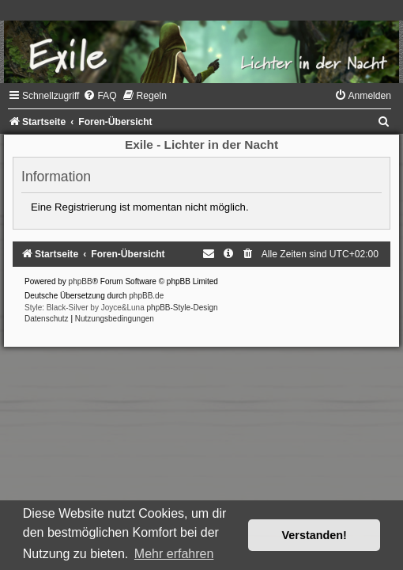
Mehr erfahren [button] (174, 553)
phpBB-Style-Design (182, 307)
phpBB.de (146, 295)
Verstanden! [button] (314, 535)
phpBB (80, 281)
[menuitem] (99, 95)
